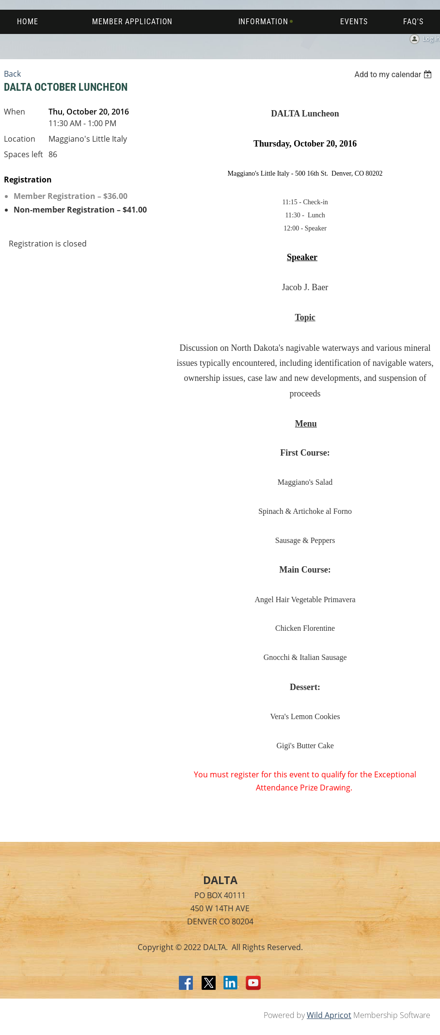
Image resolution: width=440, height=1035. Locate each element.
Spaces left (23, 154)
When (14, 111)
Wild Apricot (329, 1015)
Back (12, 73)
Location (19, 138)
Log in (431, 38)
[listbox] (394, 74)
